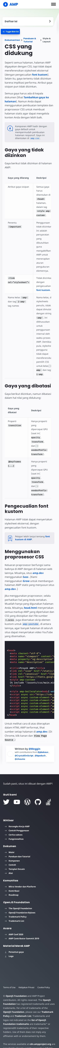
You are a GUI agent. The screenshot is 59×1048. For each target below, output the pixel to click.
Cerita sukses (13, 823)
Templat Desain (15, 857)
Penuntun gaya (14, 940)
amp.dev (38, 566)
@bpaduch (40, 744)
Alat (9, 862)
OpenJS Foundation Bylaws (20, 901)
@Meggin (34, 737)
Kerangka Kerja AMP (17, 815)
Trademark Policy (15, 905)
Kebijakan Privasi (27, 976)
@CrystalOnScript (24, 744)
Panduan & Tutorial (29, 40)
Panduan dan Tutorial (17, 845)
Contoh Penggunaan (17, 819)
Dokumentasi (12, 40)
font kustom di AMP (32, 531)
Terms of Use (9, 976)
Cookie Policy (44, 976)
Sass (25, 570)
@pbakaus (44, 741)
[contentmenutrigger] (28, 21)
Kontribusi (12, 879)
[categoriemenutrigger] (13, 31)
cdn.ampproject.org (39, 1032)
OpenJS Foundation (16, 984)
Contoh (10, 853)
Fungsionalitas (14, 827)
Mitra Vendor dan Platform (20, 875)
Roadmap (11, 883)
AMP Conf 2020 (14, 923)
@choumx (20, 747)
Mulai (9, 841)
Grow (26, 574)
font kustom (39, 74)
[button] (53, 4)
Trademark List (14, 909)
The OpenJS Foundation (18, 897)
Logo (9, 944)
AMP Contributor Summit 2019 (22, 927)
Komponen (12, 849)
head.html (30, 600)
